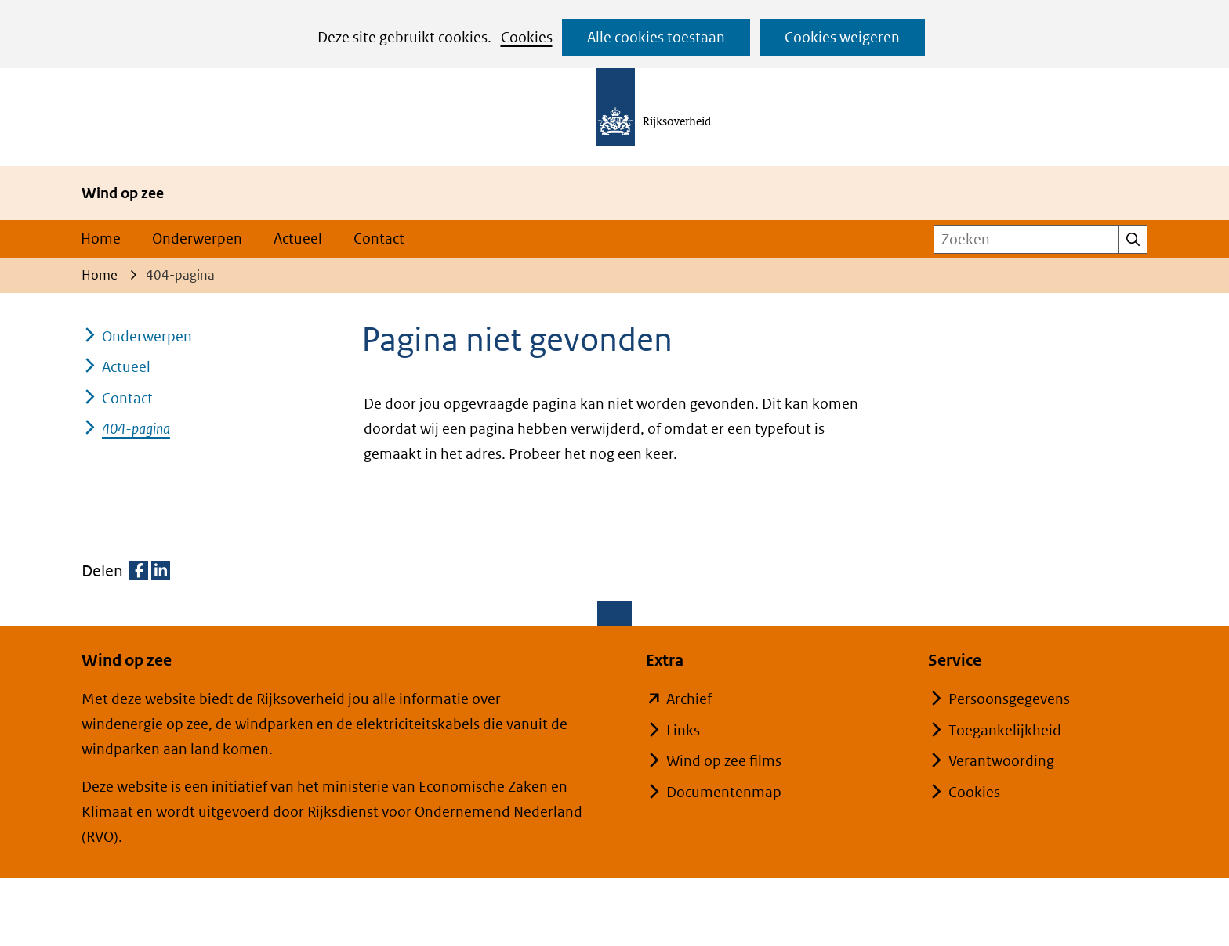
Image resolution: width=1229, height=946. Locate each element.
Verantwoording (1001, 761)
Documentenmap (723, 792)
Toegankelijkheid (1004, 730)
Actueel (298, 238)
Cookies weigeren (842, 37)
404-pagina (136, 429)
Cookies (527, 37)
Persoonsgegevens (1009, 699)
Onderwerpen (197, 238)
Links (683, 730)
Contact (378, 238)
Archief (689, 699)
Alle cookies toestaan (656, 37)
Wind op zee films (723, 761)
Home (101, 238)
